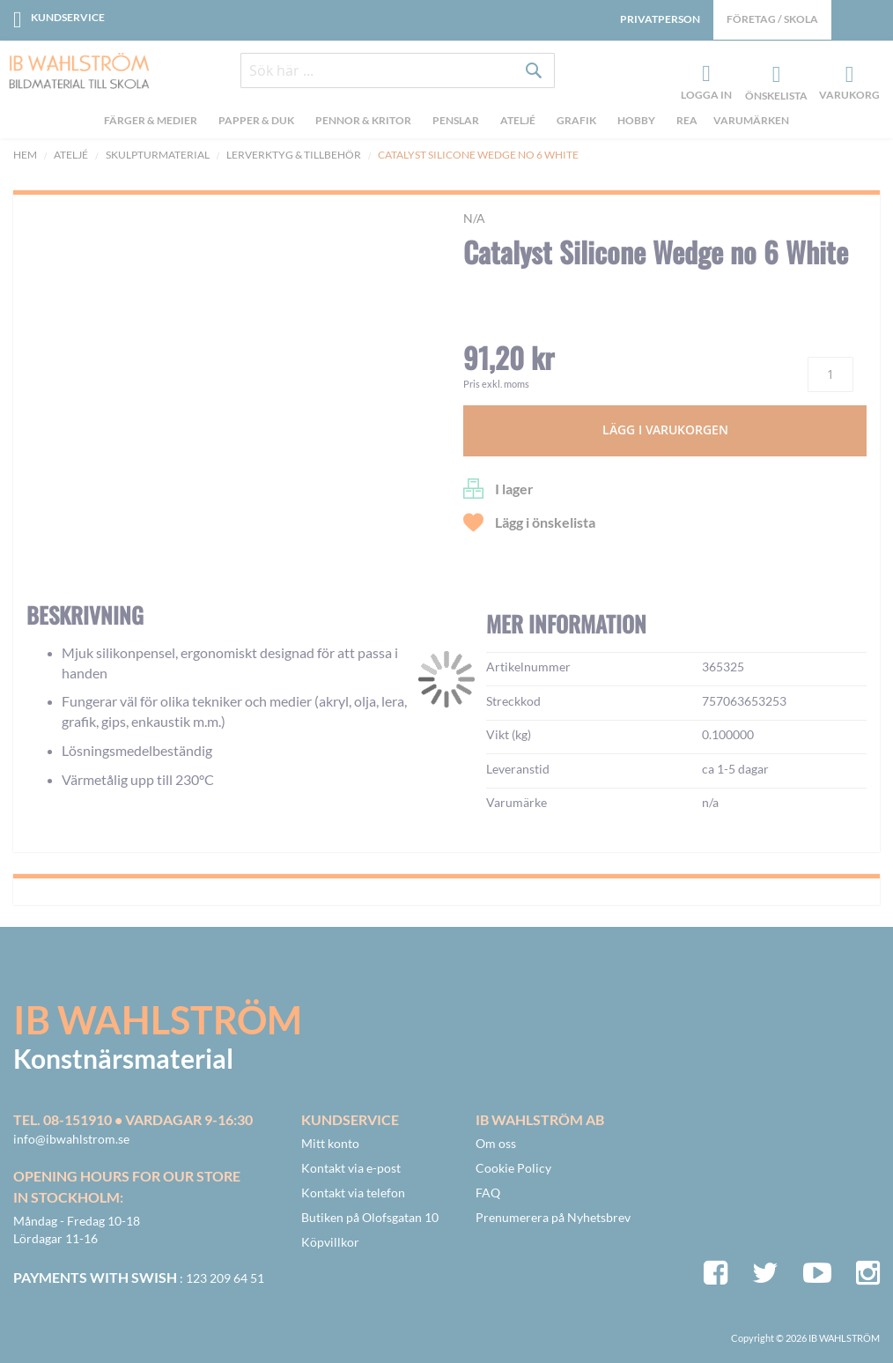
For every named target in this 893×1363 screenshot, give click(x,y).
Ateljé (71, 154)
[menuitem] (153, 124)
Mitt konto (330, 1143)
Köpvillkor (330, 1241)
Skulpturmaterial (158, 154)
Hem (25, 154)
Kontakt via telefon (353, 1192)
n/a (474, 218)
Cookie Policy (513, 1167)
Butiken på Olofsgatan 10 (370, 1217)
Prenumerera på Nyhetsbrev (553, 1217)
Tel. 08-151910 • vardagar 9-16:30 (133, 1119)
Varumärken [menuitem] (751, 122)
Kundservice (68, 17)
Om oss (496, 1143)
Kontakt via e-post (351, 1167)
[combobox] (398, 72)
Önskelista (774, 75)
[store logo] (73, 72)
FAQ (488, 1192)
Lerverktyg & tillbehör (293, 154)
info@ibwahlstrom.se (71, 1138)
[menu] (446, 124)
